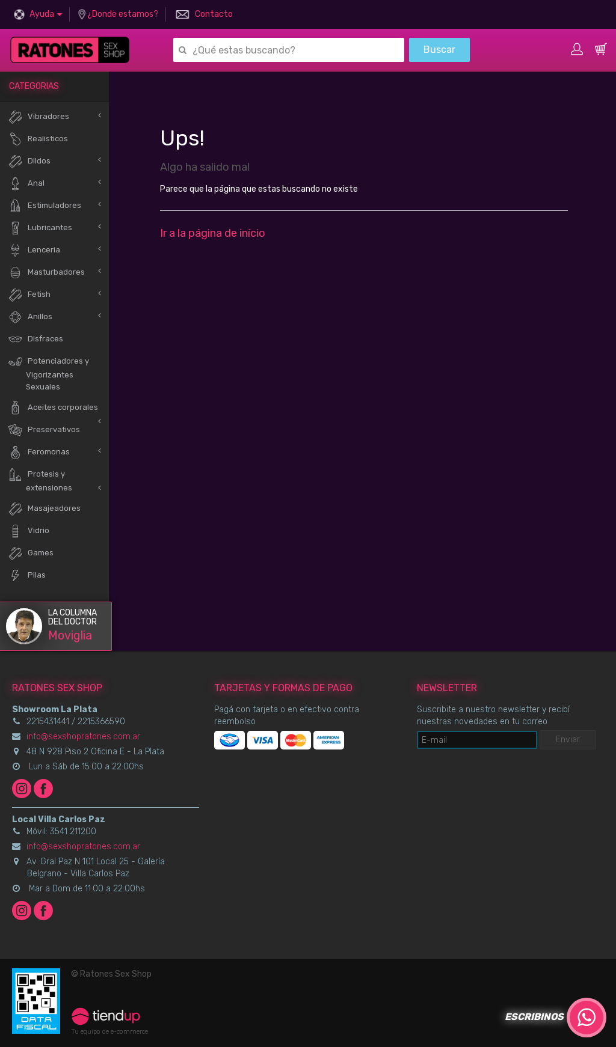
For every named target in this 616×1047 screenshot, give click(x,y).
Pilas (27, 575)
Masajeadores (44, 508)
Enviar (568, 739)
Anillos (30, 317)
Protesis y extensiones (40, 479)
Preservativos (44, 430)
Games (31, 553)
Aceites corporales (53, 407)
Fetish (29, 294)
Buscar (439, 49)
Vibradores (38, 116)
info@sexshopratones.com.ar (83, 736)
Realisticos (38, 139)
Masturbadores (46, 272)
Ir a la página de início (212, 233)
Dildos (29, 161)
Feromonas (39, 452)
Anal (26, 183)
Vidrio (28, 531)
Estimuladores (44, 205)
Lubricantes (40, 228)
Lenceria (34, 250)
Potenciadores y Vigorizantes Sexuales (48, 372)
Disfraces (35, 339)
